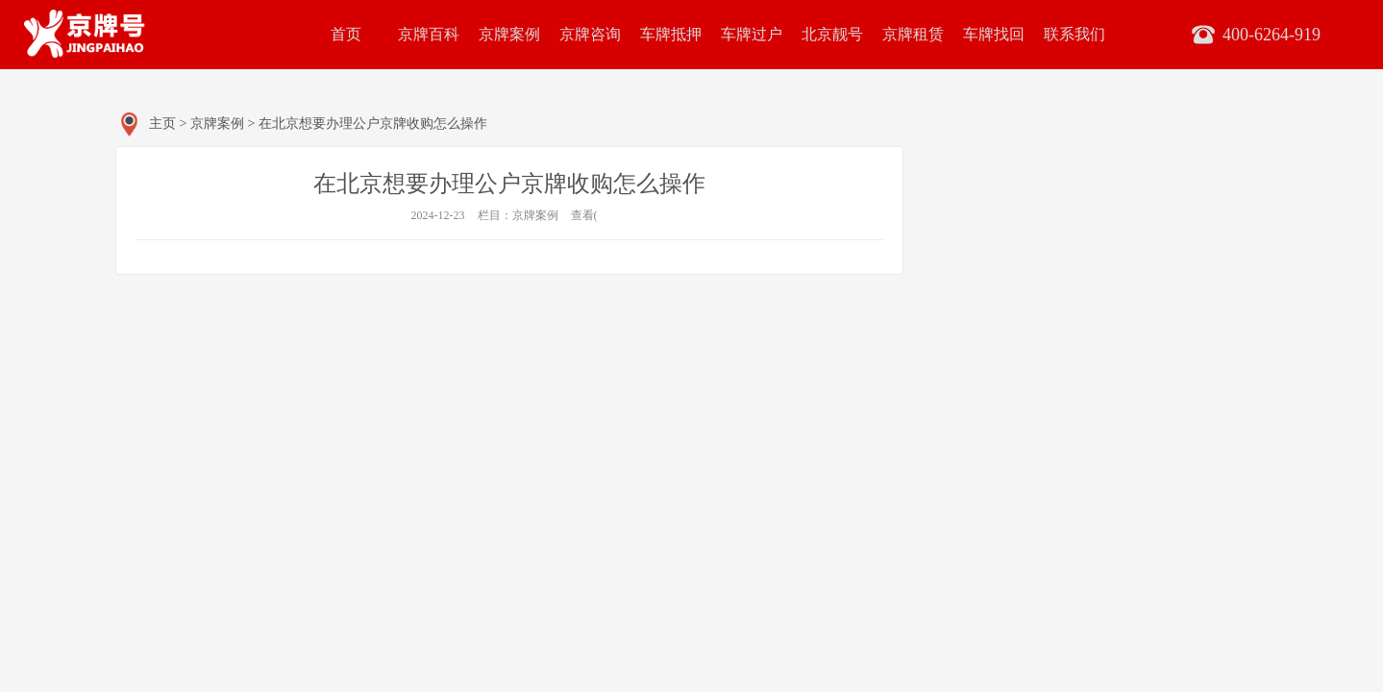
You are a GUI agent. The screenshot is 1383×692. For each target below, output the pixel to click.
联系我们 (1074, 34)
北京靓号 (832, 34)
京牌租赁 (913, 34)
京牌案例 (509, 34)
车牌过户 (751, 34)
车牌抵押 (671, 34)
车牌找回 (994, 34)
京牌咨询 (590, 34)
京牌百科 (428, 34)
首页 (346, 34)
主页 (162, 123)
